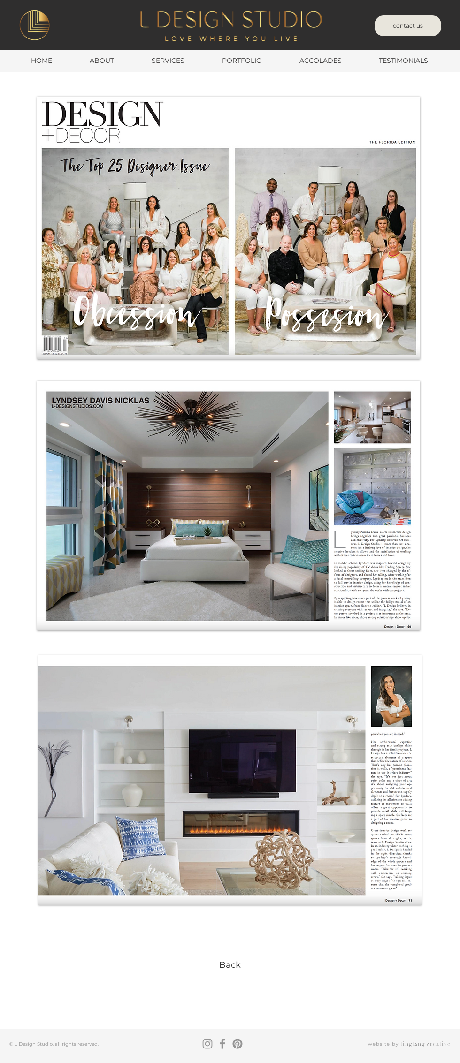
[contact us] (408, 26)
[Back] (230, 965)
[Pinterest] (237, 1043)
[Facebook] (222, 1043)
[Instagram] (207, 1043)
